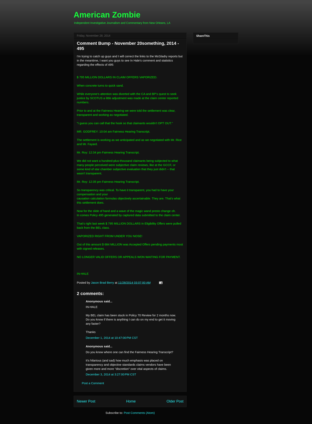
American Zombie (107, 14)
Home (131, 401)
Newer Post (86, 401)
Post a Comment (93, 383)
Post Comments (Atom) (139, 412)
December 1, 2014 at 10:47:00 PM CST (112, 337)
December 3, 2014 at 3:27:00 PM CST (111, 374)
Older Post (175, 401)
